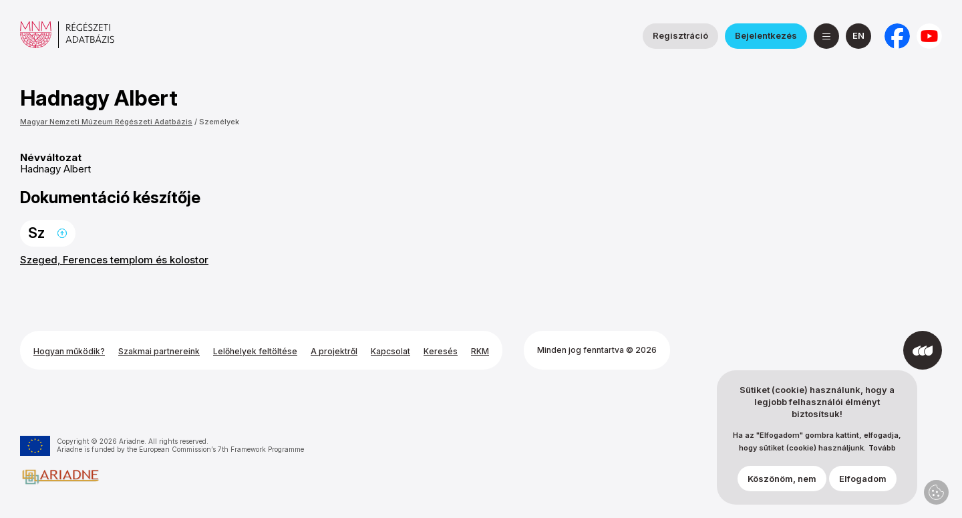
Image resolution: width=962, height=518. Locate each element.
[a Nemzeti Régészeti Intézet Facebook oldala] (897, 36)
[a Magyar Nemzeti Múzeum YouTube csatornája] (929, 36)
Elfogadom (863, 478)
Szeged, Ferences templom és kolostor (114, 259)
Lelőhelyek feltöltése (255, 351)
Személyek (219, 121)
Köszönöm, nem (782, 478)
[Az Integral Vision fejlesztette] (922, 350)
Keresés (441, 351)
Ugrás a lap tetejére (62, 233)
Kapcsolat (390, 351)
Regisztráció (680, 35)
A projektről (334, 351)
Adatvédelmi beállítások (936, 492)
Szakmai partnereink (159, 351)
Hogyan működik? (69, 351)
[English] (858, 36)
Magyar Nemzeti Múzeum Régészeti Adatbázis (106, 121)
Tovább (882, 448)
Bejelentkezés (766, 35)
